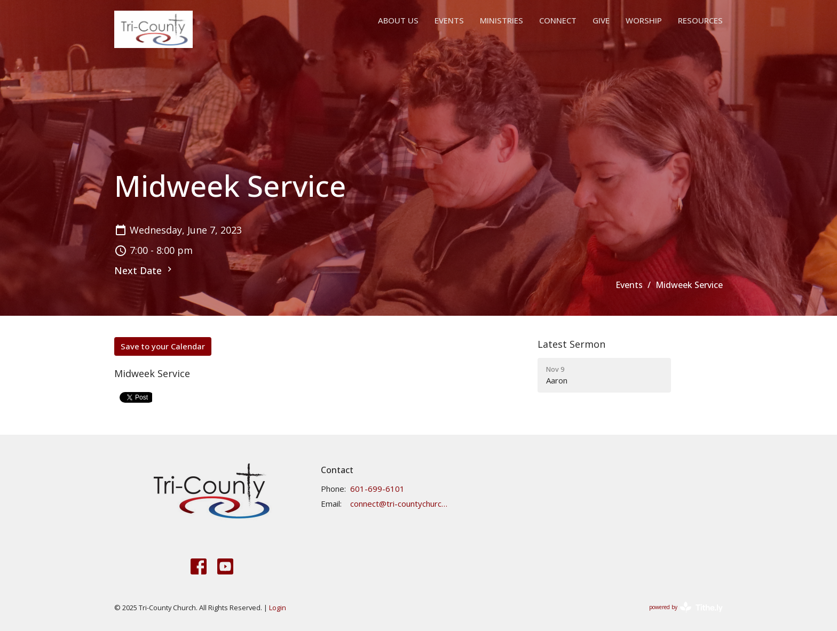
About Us (398, 20)
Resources (700, 20)
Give (601, 20)
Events (449, 20)
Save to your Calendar (163, 346)
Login (277, 607)
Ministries (501, 20)
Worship (644, 20)
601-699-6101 (377, 488)
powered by (686, 607)
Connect (558, 20)
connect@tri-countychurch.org (399, 503)
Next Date (144, 270)
